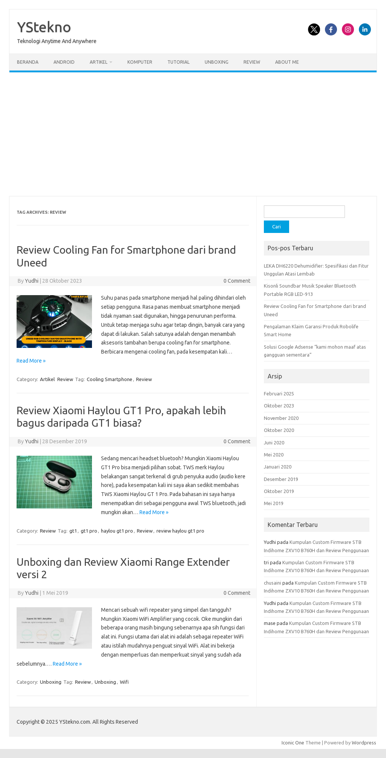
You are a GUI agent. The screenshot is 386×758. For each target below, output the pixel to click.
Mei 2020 (273, 454)
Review (252, 62)
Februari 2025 (279, 393)
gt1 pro (89, 530)
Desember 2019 (281, 479)
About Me (287, 62)
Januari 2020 (277, 466)
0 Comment (237, 281)
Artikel (98, 62)
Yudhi (31, 281)
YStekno (44, 27)
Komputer (139, 62)
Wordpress (364, 742)
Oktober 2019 (279, 491)
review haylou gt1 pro (180, 530)
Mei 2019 (273, 503)
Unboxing (216, 62)
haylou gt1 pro (117, 530)
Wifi (124, 681)
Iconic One (293, 742)
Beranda (27, 62)
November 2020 (281, 418)
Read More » (31, 361)
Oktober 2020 (279, 430)
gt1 (73, 530)
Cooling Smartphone (109, 379)
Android (64, 62)
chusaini (272, 582)
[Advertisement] (193, 134)
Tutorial (178, 62)
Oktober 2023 (279, 405)
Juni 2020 (274, 442)
